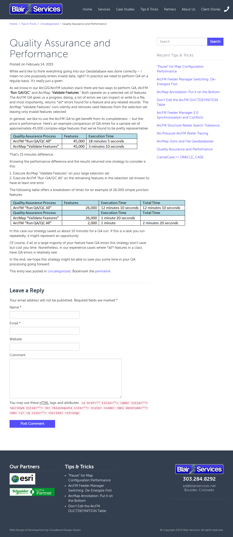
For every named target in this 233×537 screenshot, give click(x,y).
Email (15, 323)
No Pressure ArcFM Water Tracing (182, 133)
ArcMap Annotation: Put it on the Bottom (188, 92)
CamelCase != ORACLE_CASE (180, 157)
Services (104, 9)
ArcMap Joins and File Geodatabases (185, 141)
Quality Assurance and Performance (185, 149)
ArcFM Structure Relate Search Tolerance (188, 125)
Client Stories (210, 9)
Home (87, 9)
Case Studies (125, 9)
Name (15, 307)
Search (215, 41)
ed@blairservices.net (199, 486)
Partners (170, 9)
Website (16, 339)
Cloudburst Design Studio (65, 530)
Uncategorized (49, 23)
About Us (188, 9)
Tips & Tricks (149, 9)
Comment (17, 355)
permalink (103, 271)
